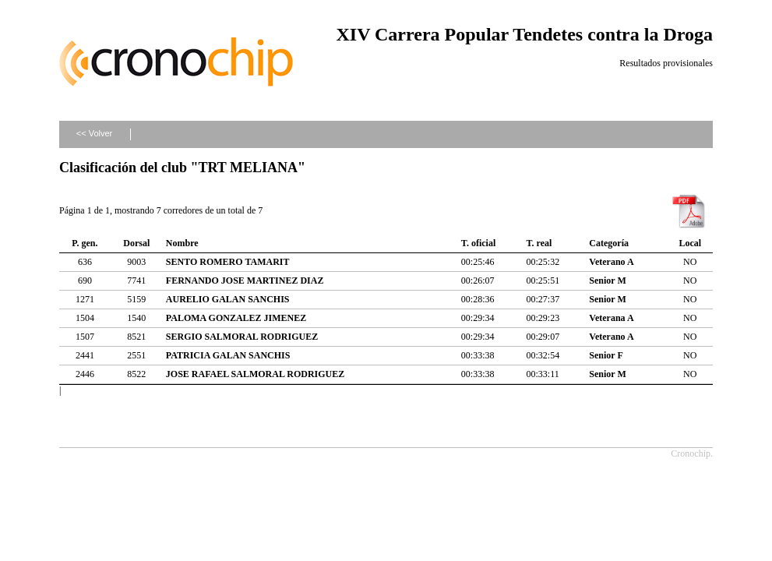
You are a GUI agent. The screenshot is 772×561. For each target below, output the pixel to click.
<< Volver (94, 133)
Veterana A (611, 317)
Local (690, 243)
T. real (539, 243)
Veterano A (611, 261)
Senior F (605, 355)
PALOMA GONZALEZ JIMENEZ (236, 317)
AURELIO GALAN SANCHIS (228, 299)
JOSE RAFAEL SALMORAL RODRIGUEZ (255, 374)
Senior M (607, 280)
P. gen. (84, 243)
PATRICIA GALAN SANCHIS (228, 355)
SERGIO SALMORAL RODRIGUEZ (242, 336)
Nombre (182, 243)
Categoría (609, 243)
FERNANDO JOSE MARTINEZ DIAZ (245, 280)
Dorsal (136, 243)
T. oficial (478, 243)
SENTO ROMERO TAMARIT (228, 261)
